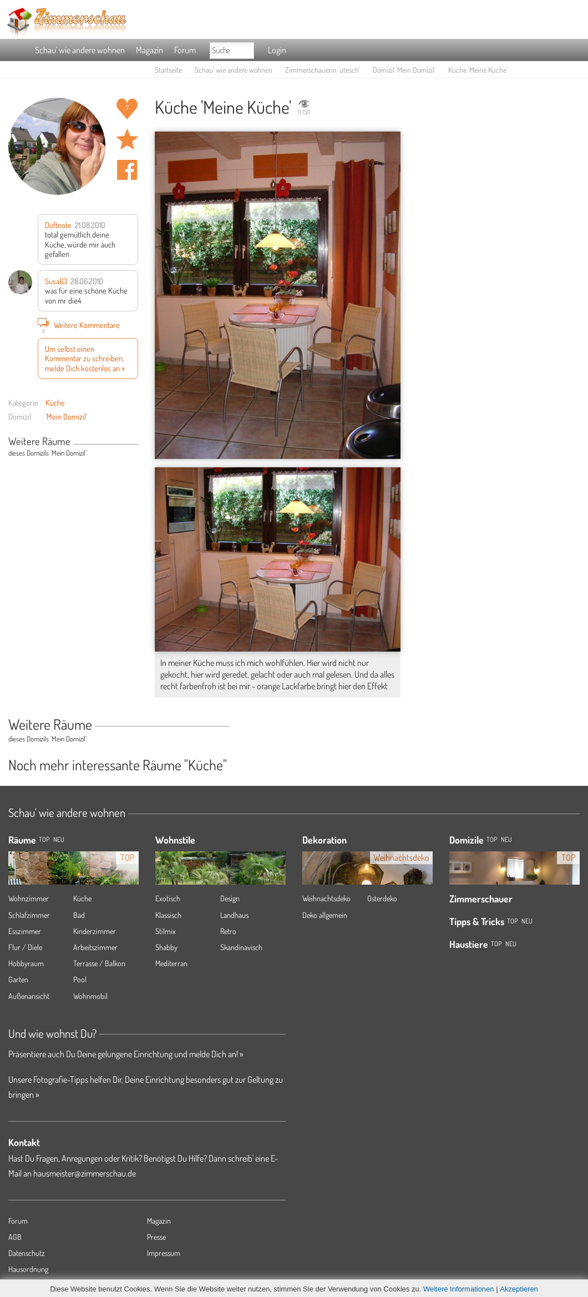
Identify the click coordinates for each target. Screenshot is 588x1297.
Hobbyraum (26, 963)
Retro (228, 931)
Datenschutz (26, 1253)
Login (277, 49)
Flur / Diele (25, 947)
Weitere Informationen (458, 1289)
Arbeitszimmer (95, 947)
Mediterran (171, 963)
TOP (44, 839)
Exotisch (167, 898)
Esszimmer (24, 931)
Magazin (149, 49)
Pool (80, 979)
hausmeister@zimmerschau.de (84, 1173)
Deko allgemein (324, 915)
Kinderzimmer (94, 931)
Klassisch (168, 915)
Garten (18, 979)
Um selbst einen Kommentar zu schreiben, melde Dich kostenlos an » (85, 358)
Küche (55, 402)
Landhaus (234, 915)
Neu (506, 839)
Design (230, 898)
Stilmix (165, 931)
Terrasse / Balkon (99, 963)
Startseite (168, 69)
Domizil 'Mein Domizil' (404, 69)
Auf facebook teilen (127, 170)
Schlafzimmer (29, 915)
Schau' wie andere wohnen (80, 49)
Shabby (166, 947)
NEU (58, 839)
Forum (185, 49)
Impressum (163, 1253)
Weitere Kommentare (79, 324)
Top (491, 839)
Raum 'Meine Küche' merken (127, 139)
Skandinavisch (241, 947)
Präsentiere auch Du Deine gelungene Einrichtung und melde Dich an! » (125, 1053)
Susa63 (56, 281)
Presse (156, 1237)
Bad (79, 915)
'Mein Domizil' (66, 416)
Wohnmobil (90, 996)
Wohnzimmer (28, 898)
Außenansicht (28, 996)
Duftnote (58, 225)
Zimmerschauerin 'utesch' (322, 69)
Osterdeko (382, 898)
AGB (15, 1237)
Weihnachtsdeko (326, 898)
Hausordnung (28, 1269)
